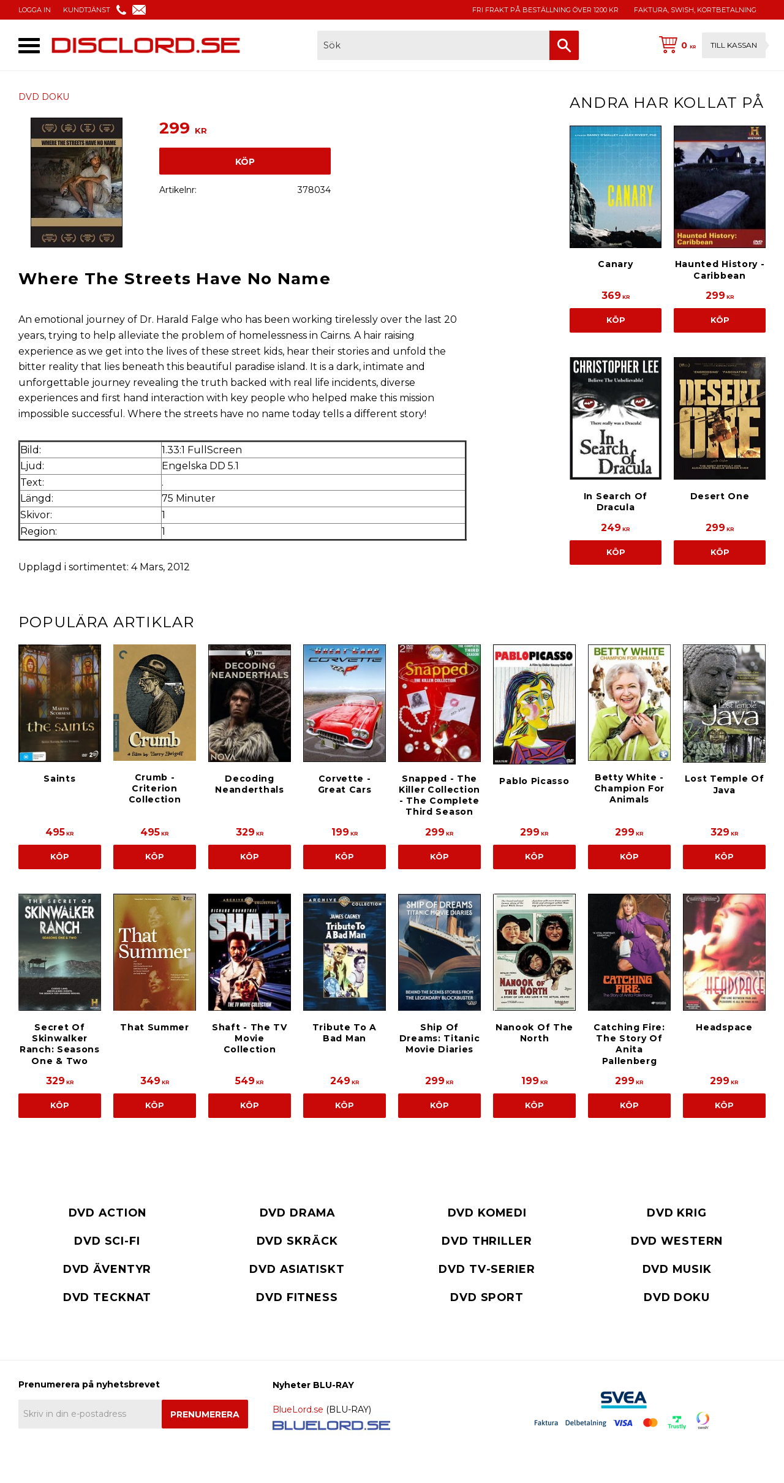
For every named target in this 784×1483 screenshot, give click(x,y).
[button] (29, 45)
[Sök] (564, 45)
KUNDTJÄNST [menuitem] (86, 10)
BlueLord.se (298, 1409)
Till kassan (733, 45)
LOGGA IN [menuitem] (34, 10)
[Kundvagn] (710, 45)
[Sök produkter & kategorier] (433, 45)
